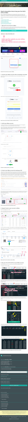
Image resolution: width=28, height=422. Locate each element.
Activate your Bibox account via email (6, 20)
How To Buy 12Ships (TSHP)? (5, 397)
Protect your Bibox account (5, 22)
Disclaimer (22, 416)
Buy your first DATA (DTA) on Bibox (6, 23)
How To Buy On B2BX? (4, 405)
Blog (11, 416)
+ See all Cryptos (3, 399)
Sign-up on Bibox (14, 30)
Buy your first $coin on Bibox (5, 364)
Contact (14, 416)
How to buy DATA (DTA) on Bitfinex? (6, 369)
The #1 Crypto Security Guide (7, 416)
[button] (26, 420)
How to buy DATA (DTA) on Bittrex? (6, 368)
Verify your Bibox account (4, 21)
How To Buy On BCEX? (4, 406)
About (2, 416)
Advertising (16, 416)
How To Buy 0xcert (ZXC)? (4, 396)
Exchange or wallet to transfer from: (5, 378)
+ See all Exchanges (4, 408)
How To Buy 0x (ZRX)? (4, 394)
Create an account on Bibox (5, 19)
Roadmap (20, 416)
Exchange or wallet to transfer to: (5, 381)
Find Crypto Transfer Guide (14, 385)
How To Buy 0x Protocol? (5, 395)
